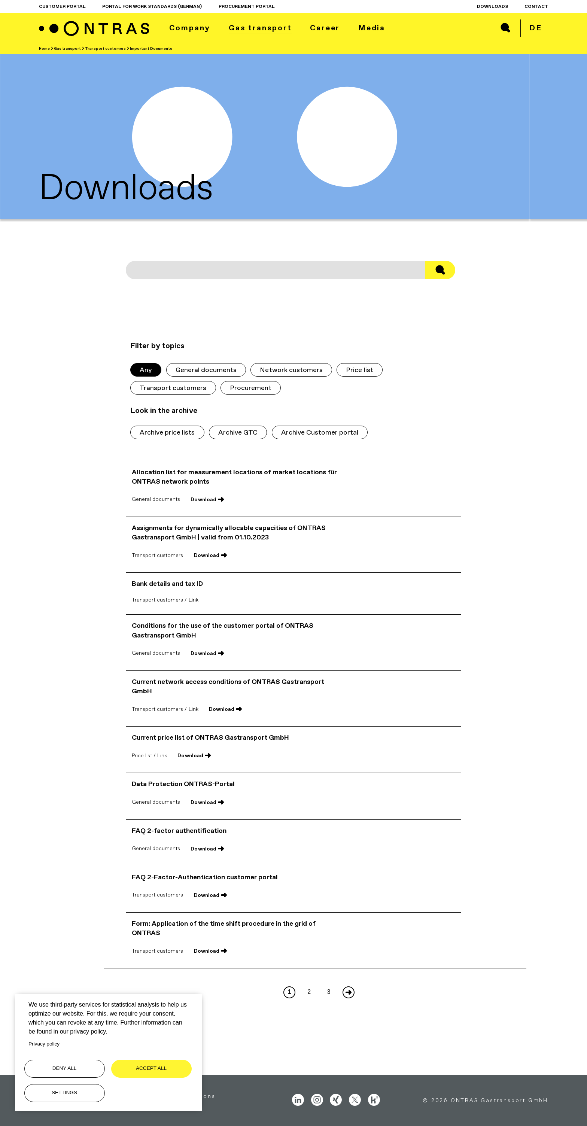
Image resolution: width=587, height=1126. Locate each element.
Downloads (492, 6)
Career (325, 27)
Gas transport (260, 27)
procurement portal (247, 6)
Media (372, 27)
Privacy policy (44, 1044)
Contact (536, 6)
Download (203, 499)
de (535, 27)
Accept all (151, 1068)
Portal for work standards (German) (152, 6)
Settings (64, 1092)
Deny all (64, 1068)
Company (189, 27)
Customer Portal (62, 6)
